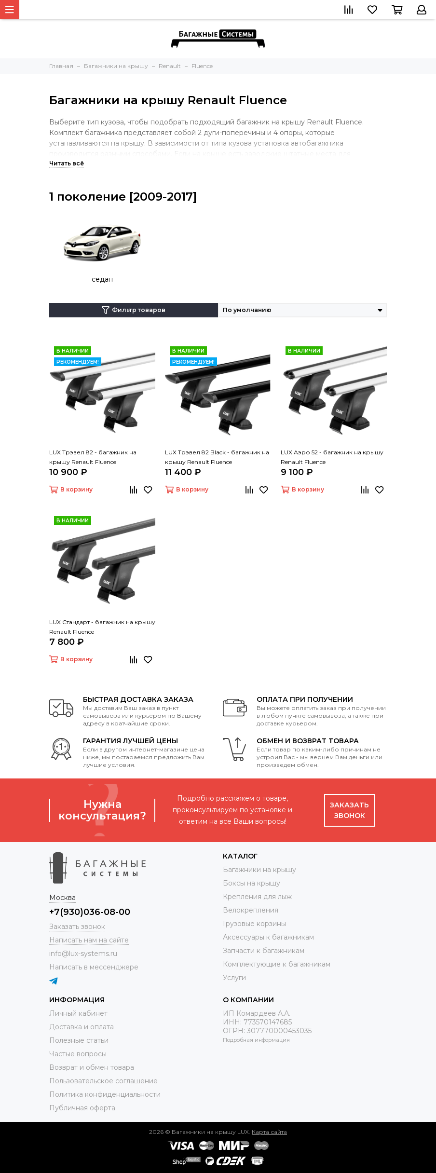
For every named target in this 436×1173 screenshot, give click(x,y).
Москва (62, 897)
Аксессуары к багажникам (268, 937)
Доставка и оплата (81, 1027)
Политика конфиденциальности (105, 1094)
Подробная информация (256, 1040)
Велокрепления (250, 910)
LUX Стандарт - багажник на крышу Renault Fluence (102, 626)
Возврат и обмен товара (91, 1067)
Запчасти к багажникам (263, 950)
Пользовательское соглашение (103, 1081)
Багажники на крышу (259, 869)
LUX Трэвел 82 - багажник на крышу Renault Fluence (92, 457)
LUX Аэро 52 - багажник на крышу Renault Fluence (332, 457)
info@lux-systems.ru (83, 953)
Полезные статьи (79, 1040)
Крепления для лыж (257, 896)
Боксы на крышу (251, 883)
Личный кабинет (78, 1013)
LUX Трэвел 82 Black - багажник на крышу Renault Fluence (217, 457)
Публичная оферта (82, 1108)
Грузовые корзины (254, 923)
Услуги (234, 977)
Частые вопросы (78, 1054)
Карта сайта (269, 1131)
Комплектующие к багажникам (276, 964)
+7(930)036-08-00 (89, 912)
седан (102, 279)
